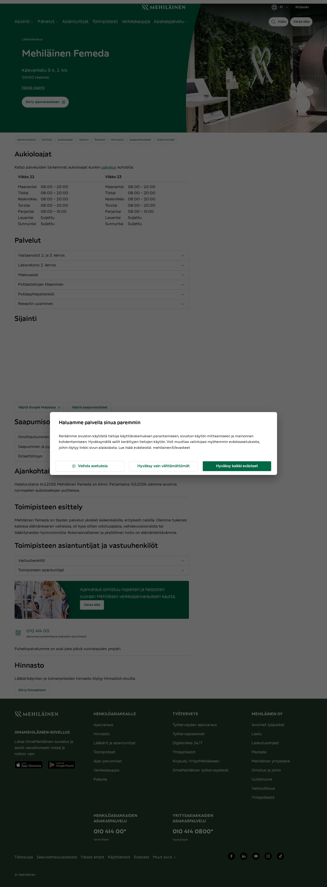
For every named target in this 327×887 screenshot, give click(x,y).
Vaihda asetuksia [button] (90, 466)
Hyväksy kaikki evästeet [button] (237, 466)
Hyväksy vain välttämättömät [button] (163, 466)
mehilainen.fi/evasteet (171, 448)
